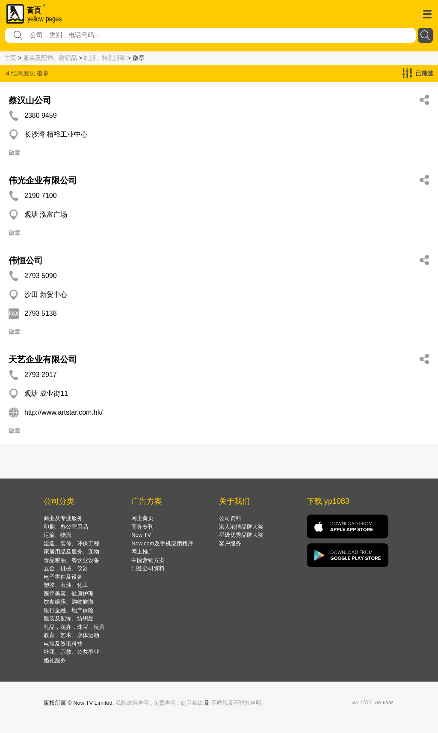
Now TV (141, 535)
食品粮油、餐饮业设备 (71, 560)
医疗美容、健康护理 (69, 593)
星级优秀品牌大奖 (241, 535)
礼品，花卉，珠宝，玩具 (74, 627)
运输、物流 (57, 535)
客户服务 (230, 543)
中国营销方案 (148, 560)
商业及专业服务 (63, 518)
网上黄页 (142, 518)
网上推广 (142, 551)
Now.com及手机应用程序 (162, 543)
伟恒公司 (26, 260)
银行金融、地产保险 (69, 610)
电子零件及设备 (63, 577)
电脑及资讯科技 (63, 643)
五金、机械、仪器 (66, 568)
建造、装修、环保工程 (71, 543)
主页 (10, 57)
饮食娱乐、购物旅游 (69, 601)
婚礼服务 (55, 660)
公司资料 (230, 518)
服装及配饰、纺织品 (50, 57)
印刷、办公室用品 (66, 527)
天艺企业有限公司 (43, 359)
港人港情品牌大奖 (241, 527)
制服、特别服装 (105, 57)
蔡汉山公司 (30, 100)
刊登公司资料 (148, 568)
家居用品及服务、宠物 (71, 551)
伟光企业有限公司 (43, 180)
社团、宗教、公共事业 (71, 652)
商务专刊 (142, 527)
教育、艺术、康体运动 (71, 635)
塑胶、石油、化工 (66, 585)
